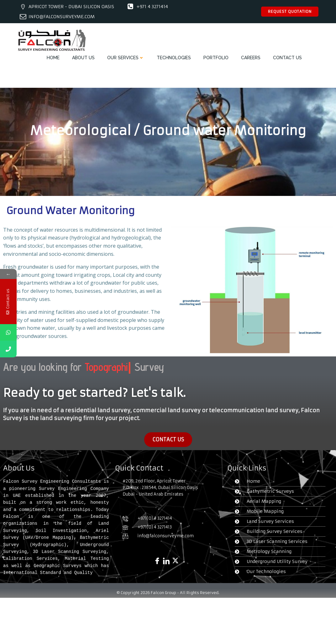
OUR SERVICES (125, 57)
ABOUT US (83, 57)
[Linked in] (166, 555)
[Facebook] (157, 555)
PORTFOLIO (215, 57)
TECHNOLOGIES (174, 57)
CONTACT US (287, 57)
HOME (53, 57)
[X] (175, 555)
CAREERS (250, 57)
